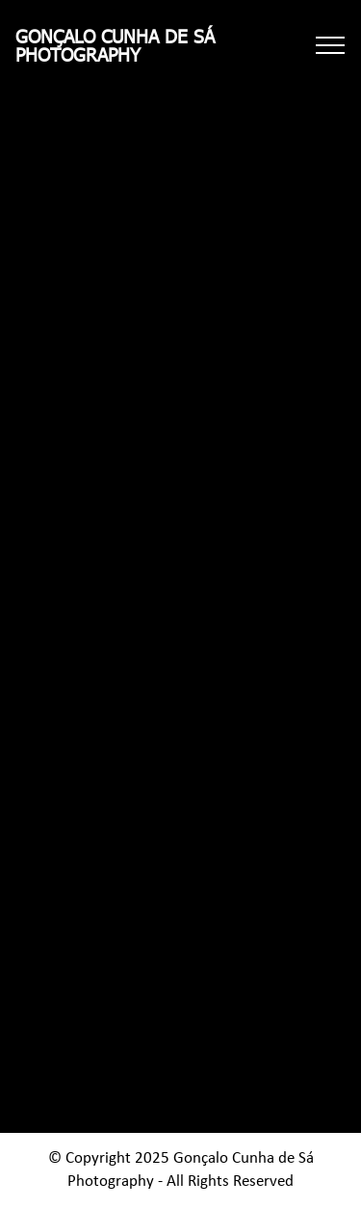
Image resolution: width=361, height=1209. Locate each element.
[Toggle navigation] (331, 45)
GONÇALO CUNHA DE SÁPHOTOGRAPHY (115, 45)
